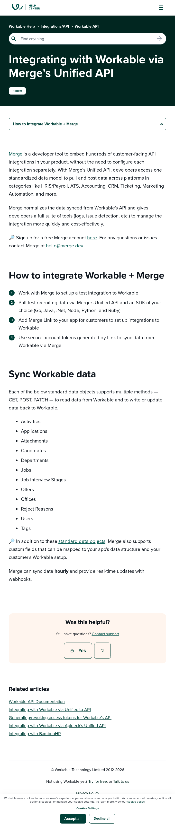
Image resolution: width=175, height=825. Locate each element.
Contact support (105, 633)
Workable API (87, 26)
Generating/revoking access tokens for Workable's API (60, 717)
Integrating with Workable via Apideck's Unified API (57, 725)
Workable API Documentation (37, 701)
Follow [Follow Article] (17, 91)
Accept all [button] (73, 818)
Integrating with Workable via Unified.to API (50, 709)
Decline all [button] (102, 818)
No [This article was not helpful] (102, 651)
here (92, 237)
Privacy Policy (87, 793)
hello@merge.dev (64, 245)
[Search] (87, 38)
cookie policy (135, 801)
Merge (15, 153)
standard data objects (81, 541)
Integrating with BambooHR (35, 733)
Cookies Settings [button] (87, 808)
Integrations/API (55, 26)
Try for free (97, 781)
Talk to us (121, 781)
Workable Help (22, 26)
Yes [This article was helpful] (78, 651)
